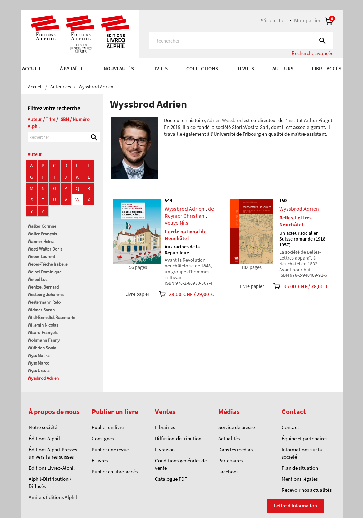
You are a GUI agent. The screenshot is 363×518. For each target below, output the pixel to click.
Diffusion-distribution (178, 438)
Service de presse (236, 427)
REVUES (245, 68)
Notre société (43, 427)
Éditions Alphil (44, 438)
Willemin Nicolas (43, 325)
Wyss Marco (38, 363)
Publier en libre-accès (115, 471)
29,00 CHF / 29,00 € (182, 294)
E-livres (100, 460)
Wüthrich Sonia (42, 348)
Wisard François (42, 333)
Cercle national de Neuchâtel (186, 235)
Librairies (165, 427)
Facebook (228, 471)
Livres (160, 68)
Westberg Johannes (46, 295)
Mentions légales (300, 478)
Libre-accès (326, 68)
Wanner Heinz (41, 241)
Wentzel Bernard (43, 287)
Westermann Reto (44, 302)
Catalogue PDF (171, 478)
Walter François (42, 234)
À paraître (72, 68)
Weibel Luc (37, 279)
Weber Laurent (41, 257)
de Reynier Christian (189, 212)
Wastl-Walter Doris (45, 249)
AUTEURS (282, 68)
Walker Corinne (42, 226)
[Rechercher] (241, 40)
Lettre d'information (295, 505)
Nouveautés (118, 68)
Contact (290, 427)
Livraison (165, 449)
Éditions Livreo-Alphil (52, 467)
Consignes (103, 438)
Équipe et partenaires (304, 438)
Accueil (32, 68)
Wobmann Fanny (44, 340)
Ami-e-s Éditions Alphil (53, 497)
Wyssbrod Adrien (43, 378)
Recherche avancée (312, 53)
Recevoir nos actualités (307, 490)
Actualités (229, 438)
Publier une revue (110, 449)
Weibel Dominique (44, 272)
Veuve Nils (176, 222)
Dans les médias (235, 449)
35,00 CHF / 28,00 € (296, 286)
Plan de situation (300, 467)
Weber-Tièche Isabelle (47, 264)
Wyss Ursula (39, 371)
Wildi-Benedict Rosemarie (51, 317)
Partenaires (230, 460)
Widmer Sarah (41, 310)
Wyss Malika (39, 355)
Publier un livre (108, 427)
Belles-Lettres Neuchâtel (295, 221)
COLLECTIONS (202, 68)
